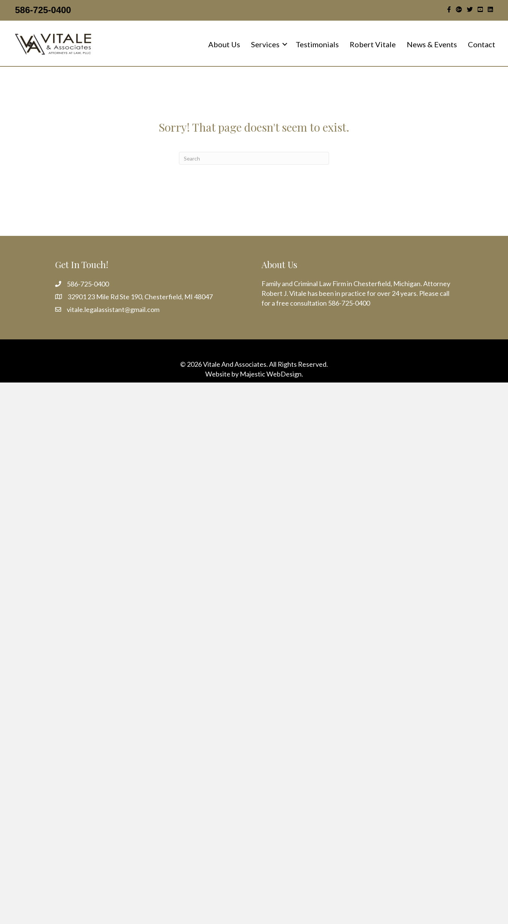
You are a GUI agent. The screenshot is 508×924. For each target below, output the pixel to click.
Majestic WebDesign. (271, 374)
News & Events (432, 44)
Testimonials (317, 44)
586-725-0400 (43, 10)
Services (265, 44)
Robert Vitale (373, 44)
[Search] (254, 158)
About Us (224, 44)
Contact (481, 44)
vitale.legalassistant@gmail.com (113, 309)
